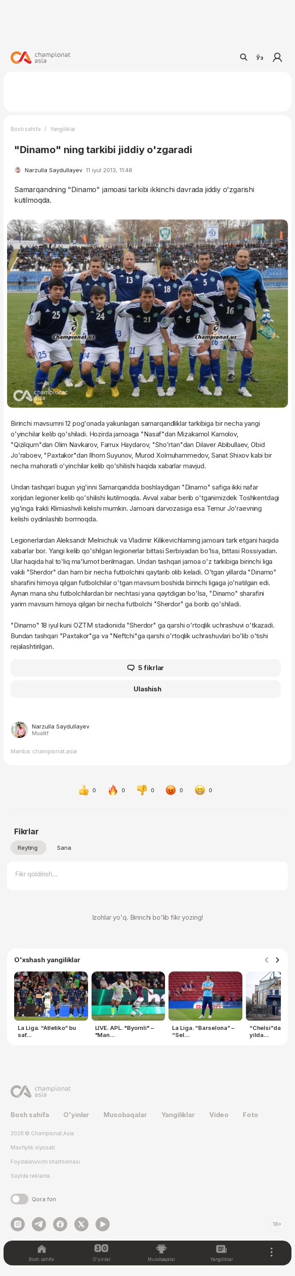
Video (219, 1114)
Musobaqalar (125, 1114)
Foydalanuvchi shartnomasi (45, 1161)
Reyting (28, 847)
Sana (64, 847)
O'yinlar (76, 1114)
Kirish (277, 57)
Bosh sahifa (26, 129)
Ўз (259, 57)
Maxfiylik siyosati (33, 1147)
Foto (250, 1114)
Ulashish (147, 689)
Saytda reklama (30, 1175)
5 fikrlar (146, 667)
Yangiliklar (63, 129)
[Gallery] (147, 1006)
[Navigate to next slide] (277, 960)
